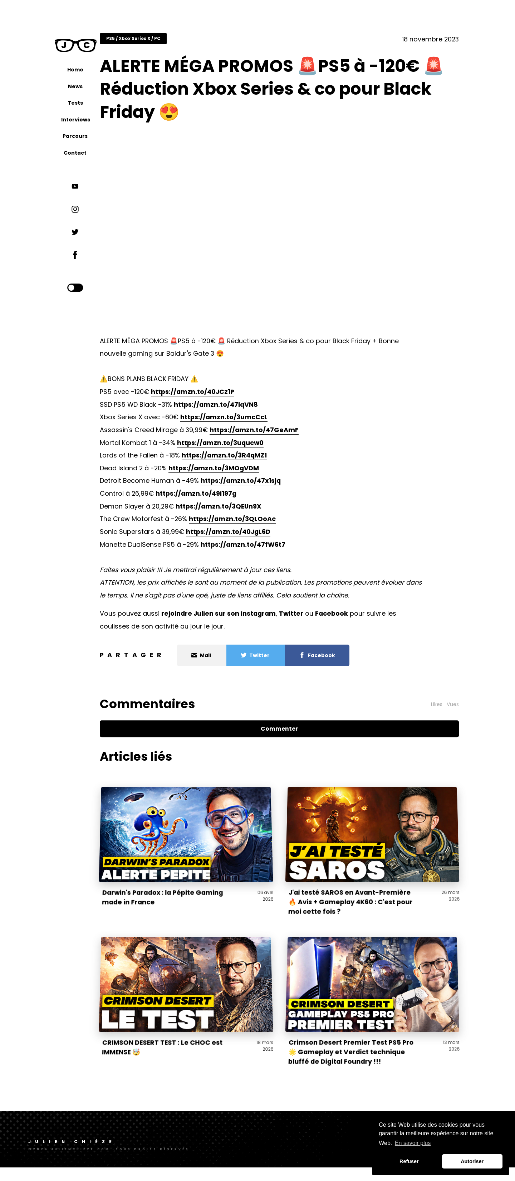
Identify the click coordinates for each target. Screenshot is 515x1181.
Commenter (294, 734)
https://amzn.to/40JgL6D (257, 536)
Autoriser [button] (472, 1161)
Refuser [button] (409, 1161)
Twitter (320, 618)
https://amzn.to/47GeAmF (282, 434)
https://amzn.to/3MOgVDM (242, 473)
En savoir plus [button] (413, 1143)
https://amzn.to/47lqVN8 (244, 409)
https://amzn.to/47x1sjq (269, 485)
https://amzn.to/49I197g (224, 498)
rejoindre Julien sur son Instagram (247, 618)
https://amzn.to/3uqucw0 (249, 447)
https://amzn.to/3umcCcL (252, 421)
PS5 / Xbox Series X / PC (161, 43)
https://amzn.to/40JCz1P (221, 396)
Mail (230, 660)
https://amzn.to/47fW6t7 (271, 549)
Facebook (360, 618)
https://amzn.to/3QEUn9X (247, 511)
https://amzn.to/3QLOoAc (260, 523)
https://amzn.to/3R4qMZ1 (252, 460)
